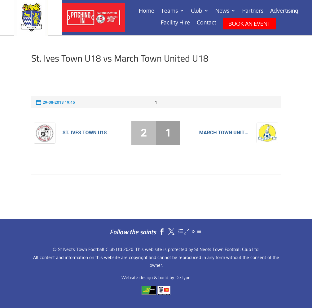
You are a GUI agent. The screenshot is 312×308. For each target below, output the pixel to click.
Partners (252, 11)
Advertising (284, 11)
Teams (169, 11)
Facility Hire (175, 23)
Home (146, 11)
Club (196, 11)
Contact (206, 23)
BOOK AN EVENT (249, 23)
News (222, 11)
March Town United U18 (224, 133)
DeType (183, 277)
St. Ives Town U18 (85, 133)
